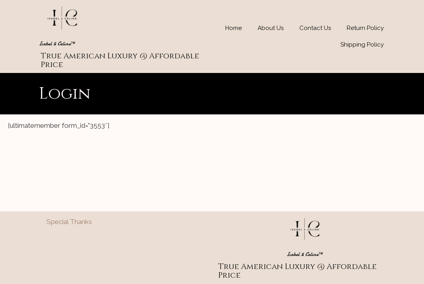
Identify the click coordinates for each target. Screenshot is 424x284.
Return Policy (365, 28)
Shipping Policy (362, 44)
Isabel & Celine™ (57, 43)
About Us (271, 28)
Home (233, 28)
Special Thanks (69, 222)
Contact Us (315, 28)
